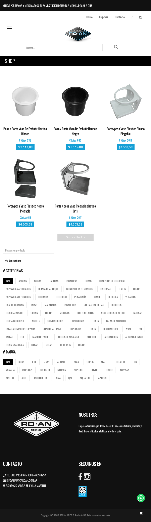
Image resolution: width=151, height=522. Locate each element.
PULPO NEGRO (41, 378)
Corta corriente (15, 321)
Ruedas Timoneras (94, 305)
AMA (58, 378)
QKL (70, 378)
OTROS (90, 362)
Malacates (50, 305)
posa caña (80, 297)
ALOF (24, 378)
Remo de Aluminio (52, 329)
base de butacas (14, 305)
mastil (97, 297)
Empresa (103, 17)
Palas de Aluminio (116, 321)
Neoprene (92, 337)
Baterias (137, 313)
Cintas (34, 313)
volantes (130, 297)
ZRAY (47, 362)
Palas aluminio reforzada (20, 329)
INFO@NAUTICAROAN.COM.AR (21, 480)
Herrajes (43, 297)
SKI (140, 329)
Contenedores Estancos (79, 289)
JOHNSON (45, 370)
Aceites (36, 321)
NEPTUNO (78, 370)
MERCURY (27, 370)
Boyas (88, 281)
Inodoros (65, 345)
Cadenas (53, 281)
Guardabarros (14, 313)
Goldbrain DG (80, 515)
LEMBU (109, 370)
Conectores (77, 321)
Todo (8, 281)
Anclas (22, 281)
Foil (22, 337)
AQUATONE (85, 378)
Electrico (61, 297)
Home (89, 17)
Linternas (105, 289)
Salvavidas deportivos (18, 297)
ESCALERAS (71, 281)
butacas (113, 297)
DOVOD (94, 370)
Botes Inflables (85, 313)
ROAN (21, 362)
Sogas (37, 281)
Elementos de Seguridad (112, 281)
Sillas (49, 345)
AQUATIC (61, 362)
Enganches (70, 305)
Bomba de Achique (48, 289)
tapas (34, 305)
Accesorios (111, 337)
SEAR (76, 362)
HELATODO (121, 362)
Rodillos (116, 305)
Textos (121, 289)
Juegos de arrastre (68, 337)
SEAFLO (104, 362)
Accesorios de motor (113, 313)
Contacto (120, 17)
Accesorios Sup (134, 337)
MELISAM (61, 370)
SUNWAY (124, 370)
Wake (128, 329)
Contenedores (55, 321)
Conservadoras (15, 345)
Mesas (34, 345)
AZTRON (102, 378)
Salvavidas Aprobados (18, 289)
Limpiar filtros (13, 260)
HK (135, 362)
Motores (64, 313)
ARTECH (10, 378)
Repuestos (75, 329)
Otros (136, 289)
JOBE (34, 362)
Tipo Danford (110, 329)
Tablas (9, 337)
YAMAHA (10, 370)
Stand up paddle (41, 337)
